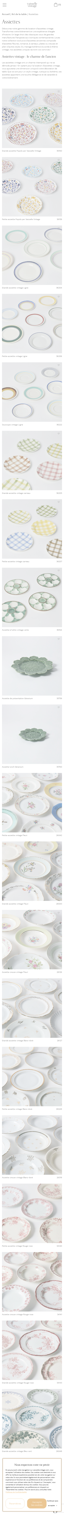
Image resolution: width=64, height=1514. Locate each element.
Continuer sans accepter (52, 1503)
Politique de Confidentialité (16, 1492)
